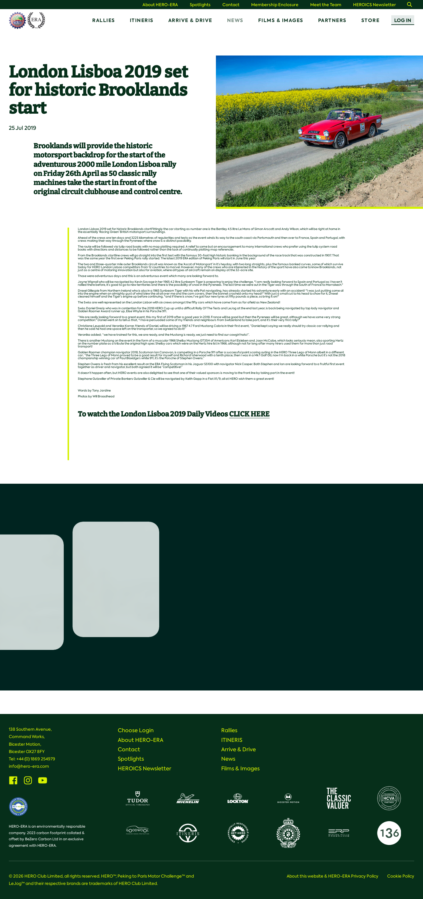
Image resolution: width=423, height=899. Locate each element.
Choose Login (136, 730)
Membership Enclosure (274, 5)
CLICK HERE (249, 414)
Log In (402, 20)
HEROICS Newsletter (374, 5)
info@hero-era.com (29, 766)
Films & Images (280, 20)
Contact (230, 5)
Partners (332, 20)
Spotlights (200, 5)
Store (370, 20)
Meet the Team (325, 5)
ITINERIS (142, 20)
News (235, 20)
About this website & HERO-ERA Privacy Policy (332, 876)
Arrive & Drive (190, 20)
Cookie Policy (400, 876)
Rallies (103, 20)
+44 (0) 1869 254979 (35, 759)
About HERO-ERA (160, 5)
